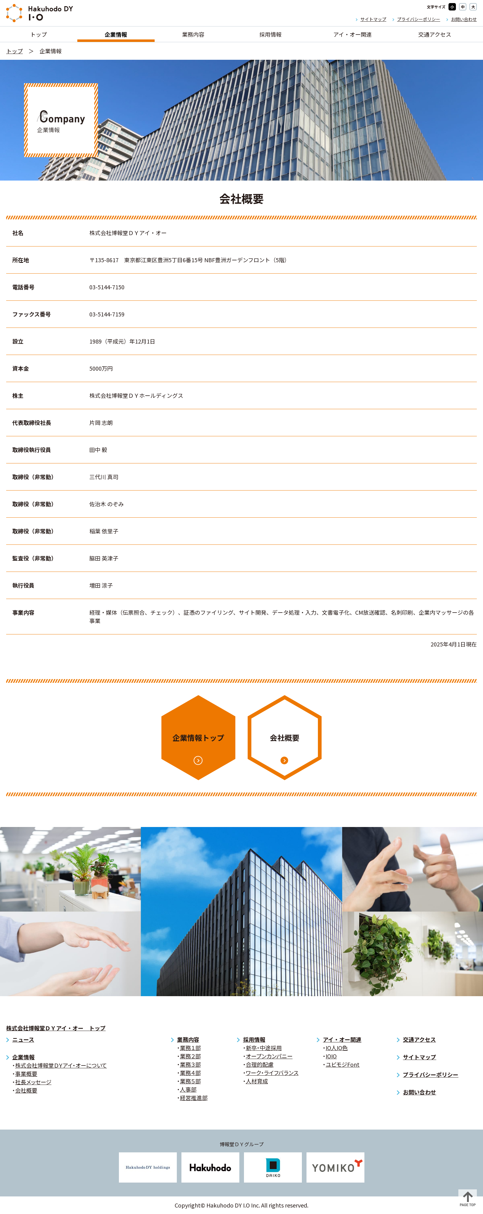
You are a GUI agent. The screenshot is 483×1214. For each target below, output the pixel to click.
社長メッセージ (33, 1082)
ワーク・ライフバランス (272, 1073)
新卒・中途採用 (264, 1048)
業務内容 (193, 34)
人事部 (188, 1089)
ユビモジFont (342, 1064)
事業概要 (26, 1073)
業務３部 (190, 1064)
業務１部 (190, 1048)
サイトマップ (373, 19)
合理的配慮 (260, 1064)
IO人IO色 (337, 1048)
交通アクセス (434, 34)
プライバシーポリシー (418, 19)
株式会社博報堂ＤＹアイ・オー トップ (56, 1028)
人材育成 (257, 1081)
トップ (38, 34)
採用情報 (270, 34)
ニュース (23, 1039)
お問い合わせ (464, 19)
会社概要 (284, 737)
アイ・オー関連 (352, 34)
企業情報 (116, 34)
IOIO (331, 1056)
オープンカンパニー (269, 1056)
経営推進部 (194, 1098)
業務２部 (190, 1056)
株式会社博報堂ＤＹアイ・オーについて (61, 1065)
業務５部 (190, 1081)
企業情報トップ (198, 737)
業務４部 (190, 1073)
